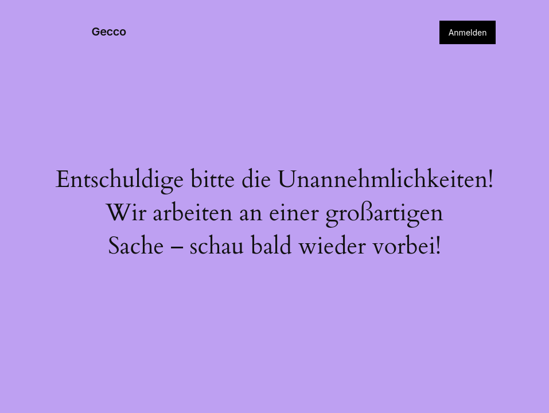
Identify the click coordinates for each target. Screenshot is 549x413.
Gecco (109, 31)
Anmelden (468, 32)
